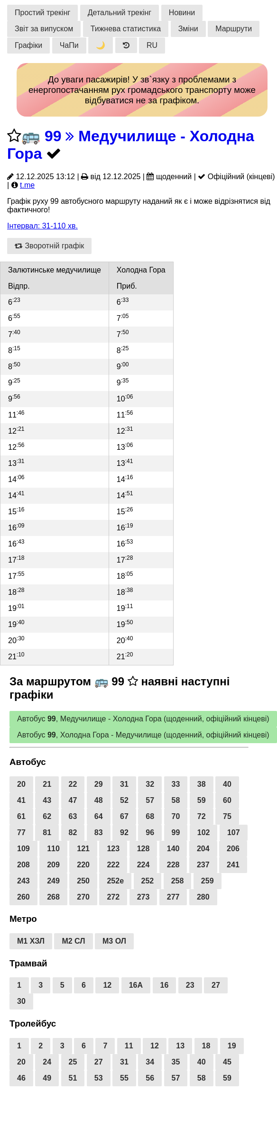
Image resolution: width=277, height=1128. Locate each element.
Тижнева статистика (126, 29)
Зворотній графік (49, 246)
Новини (182, 13)
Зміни (188, 29)
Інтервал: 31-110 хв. (42, 226)
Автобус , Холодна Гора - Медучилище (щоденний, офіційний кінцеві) (143, 735)
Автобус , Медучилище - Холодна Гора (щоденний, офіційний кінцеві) (143, 719)
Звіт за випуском (44, 29)
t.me (27, 185)
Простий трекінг (42, 13)
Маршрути (233, 29)
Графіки (28, 45)
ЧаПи (69, 45)
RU (152, 45)
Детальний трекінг (119, 13)
